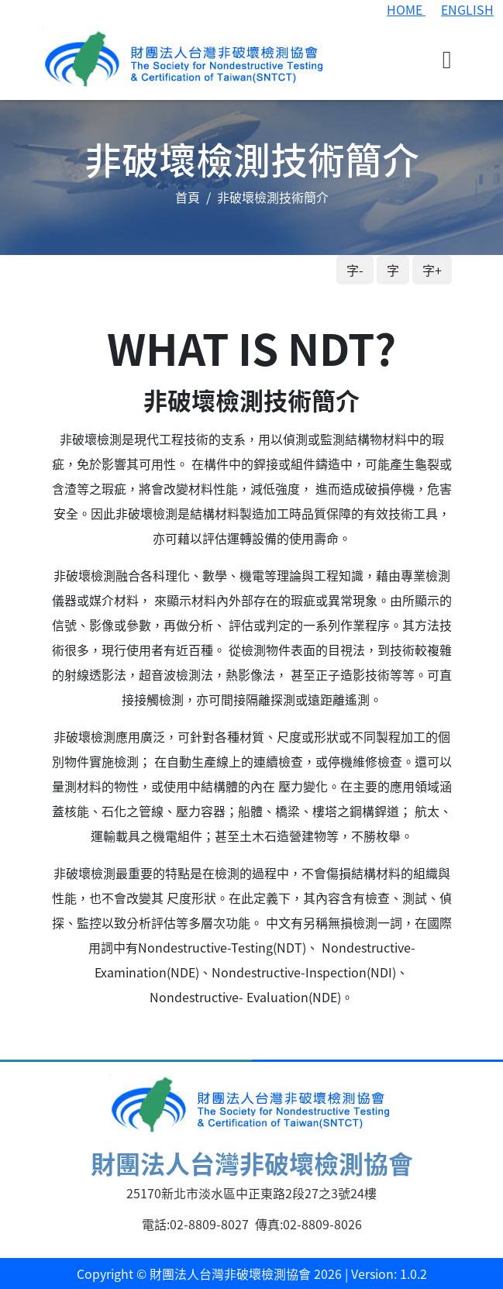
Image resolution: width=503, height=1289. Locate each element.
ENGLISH (467, 9)
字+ (432, 269)
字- (354, 269)
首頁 (187, 197)
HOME (406, 9)
